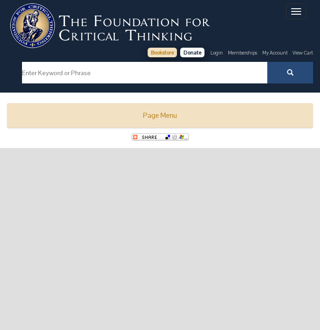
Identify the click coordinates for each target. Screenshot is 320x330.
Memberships (242, 53)
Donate (192, 52)
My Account (275, 53)
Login (216, 53)
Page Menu (160, 115)
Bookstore (162, 52)
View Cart (302, 53)
